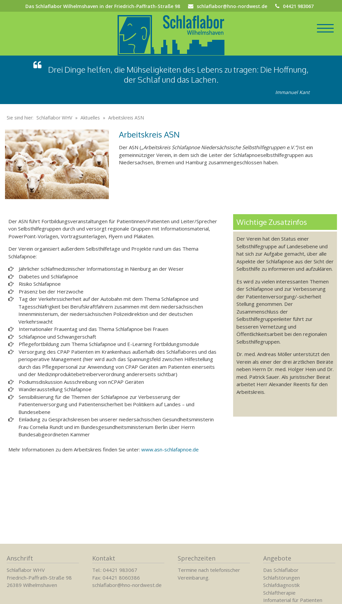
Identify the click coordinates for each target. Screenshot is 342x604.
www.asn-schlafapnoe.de (170, 457)
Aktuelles (90, 126)
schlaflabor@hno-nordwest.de (232, 6)
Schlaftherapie (279, 592)
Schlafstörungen (281, 577)
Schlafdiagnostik (281, 585)
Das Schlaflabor (281, 570)
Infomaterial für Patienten (292, 600)
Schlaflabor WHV (54, 126)
